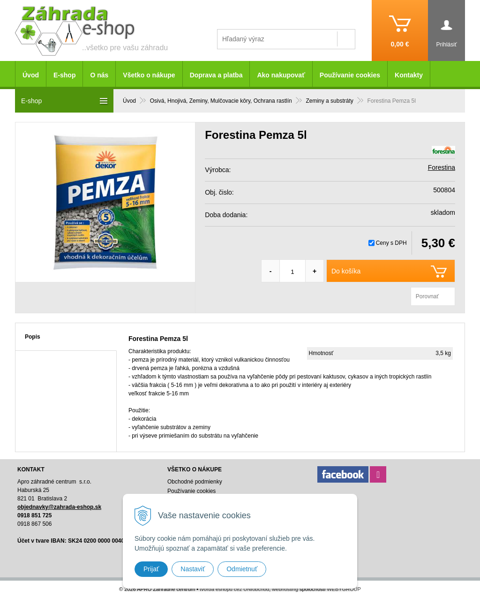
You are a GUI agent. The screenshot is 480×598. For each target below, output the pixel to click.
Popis (32, 336)
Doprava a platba (216, 75)
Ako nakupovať (281, 75)
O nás (99, 75)
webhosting (285, 589)
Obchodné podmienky (194, 481)
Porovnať (427, 296)
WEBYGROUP (344, 589)
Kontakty (409, 75)
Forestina (441, 167)
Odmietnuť (241, 569)
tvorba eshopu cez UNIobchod (234, 589)
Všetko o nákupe (149, 75)
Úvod (30, 75)
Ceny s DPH (391, 243)
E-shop (64, 75)
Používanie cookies (350, 75)
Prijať (151, 569)
